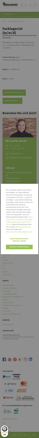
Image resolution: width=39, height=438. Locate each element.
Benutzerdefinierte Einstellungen (19, 240)
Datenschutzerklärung (23, 227)
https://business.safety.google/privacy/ (19, 232)
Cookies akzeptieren (19, 247)
